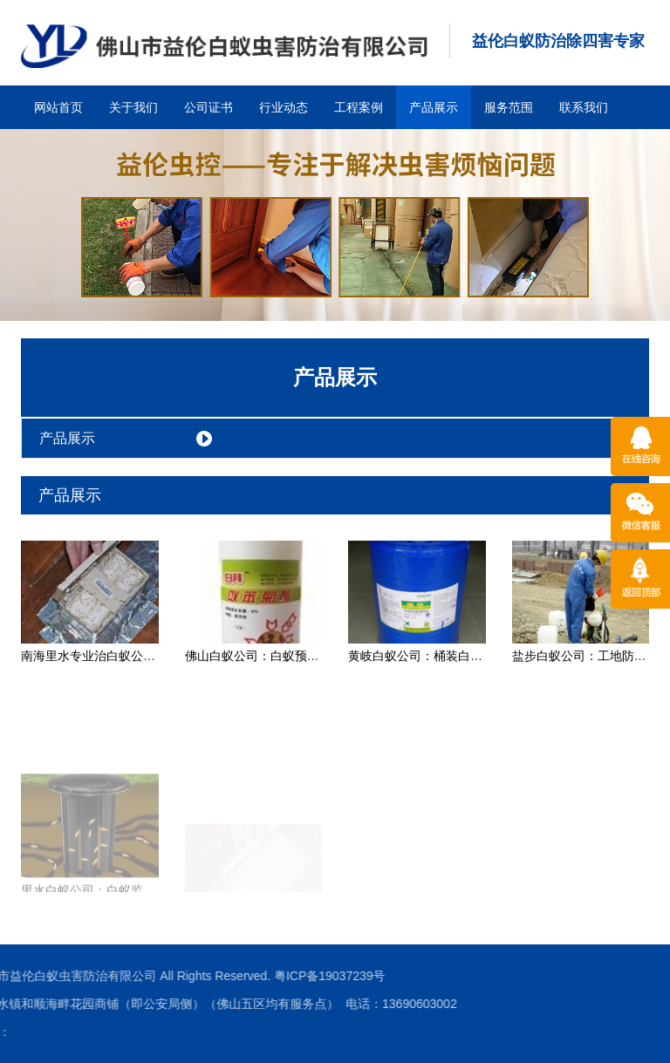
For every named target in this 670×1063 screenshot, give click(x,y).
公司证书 (208, 107)
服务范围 (508, 107)
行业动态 (283, 107)
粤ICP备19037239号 (190, 976)
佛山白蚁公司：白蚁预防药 (258, 656)
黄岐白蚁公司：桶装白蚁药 (421, 656)
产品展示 (433, 107)
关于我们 (133, 107)
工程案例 (358, 107)
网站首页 (58, 107)
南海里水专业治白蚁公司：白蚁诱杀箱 (125, 656)
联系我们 (583, 107)
